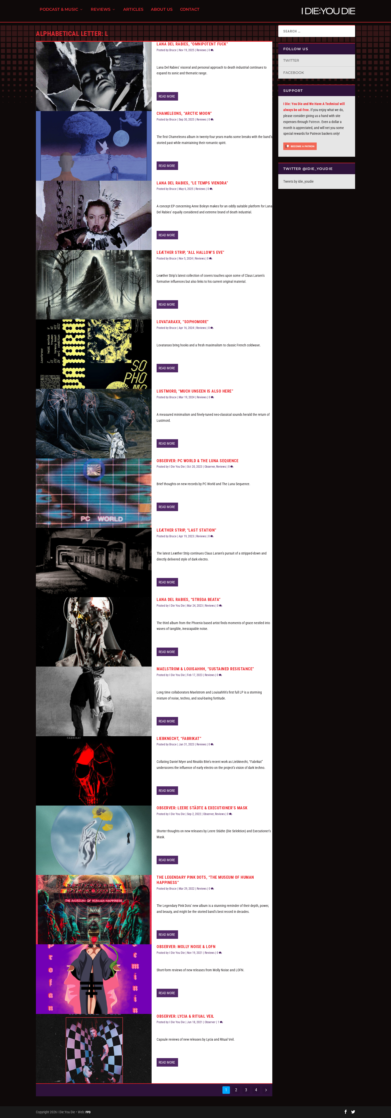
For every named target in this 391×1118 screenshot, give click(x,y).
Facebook (293, 72)
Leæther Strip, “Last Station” (186, 530)
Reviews (100, 12)
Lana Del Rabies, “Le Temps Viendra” (192, 183)
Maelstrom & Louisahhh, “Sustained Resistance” (205, 669)
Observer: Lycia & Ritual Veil (185, 1016)
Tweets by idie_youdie (298, 181)
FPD (88, 1112)
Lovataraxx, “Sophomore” (183, 321)
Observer (209, 466)
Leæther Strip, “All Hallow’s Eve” (190, 252)
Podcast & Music (59, 12)
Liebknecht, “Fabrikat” (179, 738)
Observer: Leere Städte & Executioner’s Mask (202, 808)
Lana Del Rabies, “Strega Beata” (189, 599)
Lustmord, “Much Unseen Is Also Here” (195, 391)
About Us (162, 12)
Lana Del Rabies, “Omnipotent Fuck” (192, 44)
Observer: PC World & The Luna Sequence (197, 460)
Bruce (173, 50)
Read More (167, 96)
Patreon (314, 122)
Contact (189, 12)
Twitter (291, 60)
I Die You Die (177, 466)
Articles (133, 12)
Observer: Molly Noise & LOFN (186, 946)
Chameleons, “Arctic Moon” (184, 113)
